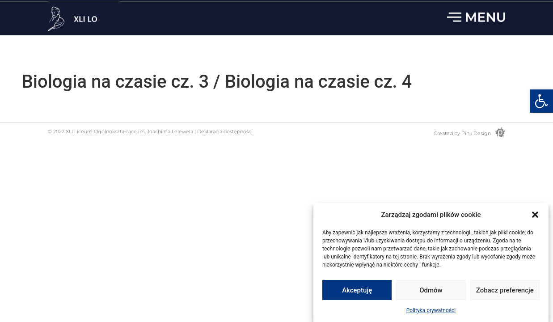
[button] (541, 101)
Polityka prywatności (431, 311)
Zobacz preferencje (505, 291)
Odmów (431, 291)
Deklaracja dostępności (224, 131)
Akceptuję (357, 291)
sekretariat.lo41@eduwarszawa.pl (387, 8)
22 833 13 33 (487, 8)
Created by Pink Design (462, 133)
